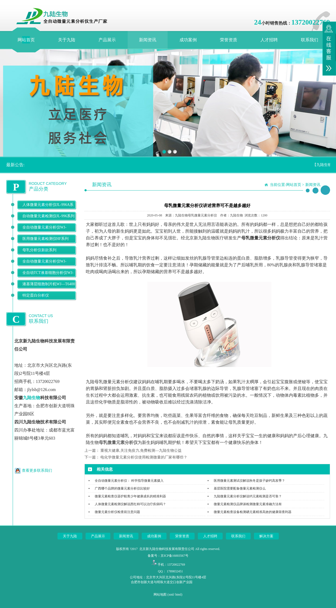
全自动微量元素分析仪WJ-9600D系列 (44, 231)
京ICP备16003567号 (174, 556)
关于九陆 (66, 40)
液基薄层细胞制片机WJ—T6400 (48, 284)
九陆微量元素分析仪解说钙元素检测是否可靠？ (248, 496)
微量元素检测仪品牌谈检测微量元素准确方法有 (248, 504)
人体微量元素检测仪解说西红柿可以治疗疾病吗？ (130, 504)
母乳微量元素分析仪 (118, 442)
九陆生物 (31, 397)
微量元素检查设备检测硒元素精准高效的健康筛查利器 (252, 512)
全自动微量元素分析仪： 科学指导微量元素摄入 (129, 481)
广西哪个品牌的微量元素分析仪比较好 (122, 488)
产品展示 (107, 40)
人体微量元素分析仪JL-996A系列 (48, 209)
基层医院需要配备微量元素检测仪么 (240, 488)
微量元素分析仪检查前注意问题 (117, 512)
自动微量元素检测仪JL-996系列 (48, 216)
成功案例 (188, 40)
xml (171, 594)
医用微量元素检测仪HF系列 (45, 239)
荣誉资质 (228, 40)
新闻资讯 (147, 40)
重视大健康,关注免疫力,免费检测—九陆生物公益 (141, 451)
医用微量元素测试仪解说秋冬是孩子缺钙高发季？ (249, 481)
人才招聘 (269, 40)
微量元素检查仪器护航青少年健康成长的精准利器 (130, 496)
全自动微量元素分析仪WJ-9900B (44, 265)
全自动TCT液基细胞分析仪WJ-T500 (48, 277)
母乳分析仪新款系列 (39, 250)
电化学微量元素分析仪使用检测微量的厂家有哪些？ (143, 457)
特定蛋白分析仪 (35, 295)
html (178, 594)
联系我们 (309, 40)
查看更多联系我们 (37, 470)
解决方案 (266, 536)
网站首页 (26, 40)
